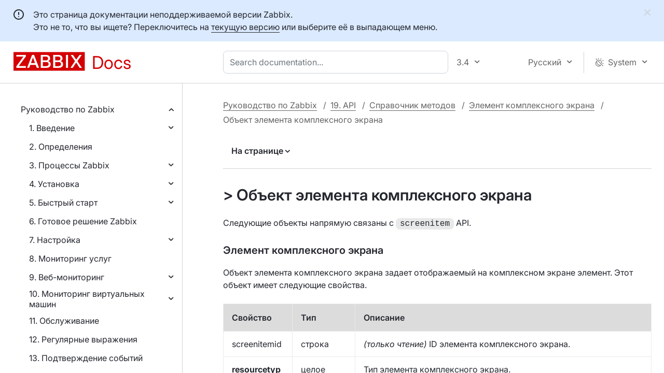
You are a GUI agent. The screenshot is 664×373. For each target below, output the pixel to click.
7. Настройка (54, 240)
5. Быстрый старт (63, 202)
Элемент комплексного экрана (531, 105)
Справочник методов (412, 105)
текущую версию (245, 27)
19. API (343, 105)
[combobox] (337, 62)
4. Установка (54, 184)
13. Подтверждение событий (86, 358)
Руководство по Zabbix (68, 109)
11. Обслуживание (64, 320)
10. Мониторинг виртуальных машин (87, 299)
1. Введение (52, 128)
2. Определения (60, 146)
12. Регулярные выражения (83, 339)
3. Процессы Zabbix (69, 165)
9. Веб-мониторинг (66, 277)
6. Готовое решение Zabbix (83, 221)
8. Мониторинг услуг (70, 258)
